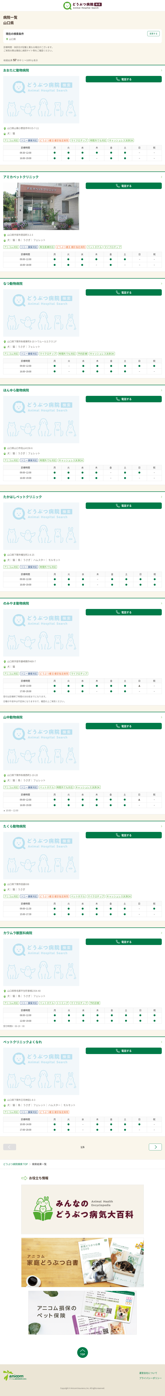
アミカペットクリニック (21, 177)
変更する (153, 33)
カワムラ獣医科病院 (17, 933)
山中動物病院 (13, 717)
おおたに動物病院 (16, 70)
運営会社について (148, 1372)
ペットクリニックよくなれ (22, 1042)
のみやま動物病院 (16, 603)
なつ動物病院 (13, 283)
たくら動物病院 (14, 826)
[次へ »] (155, 1147)
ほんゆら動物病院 (16, 390)
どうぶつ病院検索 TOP (15, 1164)
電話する (124, 79)
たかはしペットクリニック (22, 496)
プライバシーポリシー (150, 1378)
